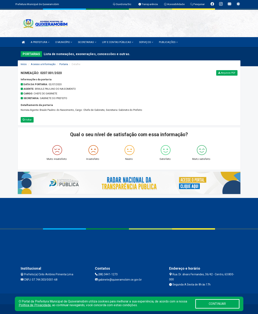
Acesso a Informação (43, 64)
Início (24, 64)
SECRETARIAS (87, 42)
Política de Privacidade (35, 305)
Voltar (27, 119)
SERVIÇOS (146, 42)
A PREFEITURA (40, 42)
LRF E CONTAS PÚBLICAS (117, 42)
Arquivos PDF (226, 73)
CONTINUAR (217, 304)
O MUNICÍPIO (63, 42)
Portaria (63, 64)
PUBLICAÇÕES (168, 42)
